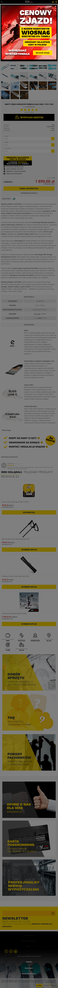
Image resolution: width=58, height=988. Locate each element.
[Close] (55, 6)
